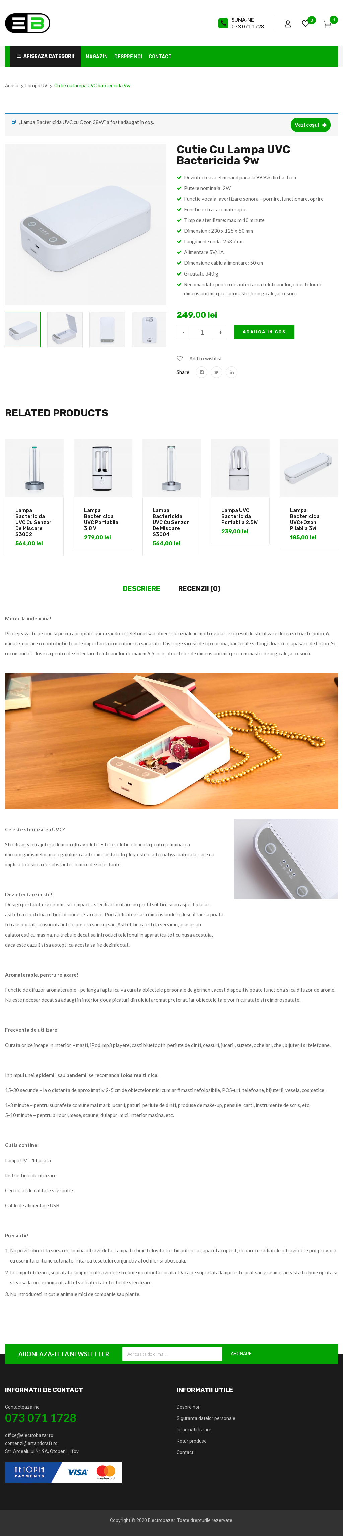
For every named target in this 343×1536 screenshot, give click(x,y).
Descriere (141, 589)
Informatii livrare (194, 1429)
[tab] (142, 589)
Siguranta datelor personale (206, 1418)
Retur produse (192, 1441)
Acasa (11, 86)
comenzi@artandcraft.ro (31, 1443)
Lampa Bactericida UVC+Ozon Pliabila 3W (305, 519)
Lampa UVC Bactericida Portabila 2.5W (239, 516)
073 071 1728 (248, 26)
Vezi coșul (307, 125)
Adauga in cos (264, 331)
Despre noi (188, 1407)
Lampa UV (36, 86)
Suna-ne (243, 20)
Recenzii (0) (199, 589)
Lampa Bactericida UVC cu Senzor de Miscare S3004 (171, 522)
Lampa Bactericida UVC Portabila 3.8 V (101, 519)
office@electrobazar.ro (29, 1435)
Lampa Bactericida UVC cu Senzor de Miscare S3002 (33, 522)
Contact (185, 1452)
